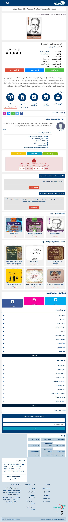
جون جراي (34, 319)
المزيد (4, 129)
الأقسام (60, 360)
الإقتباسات (46, 502)
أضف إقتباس (34, 70)
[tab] (57, 99)
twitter (55, 304)
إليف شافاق (34, 351)
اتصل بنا (32, 488)
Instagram (34, 304)
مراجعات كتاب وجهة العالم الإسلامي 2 (52, 176)
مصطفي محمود (34, 339)
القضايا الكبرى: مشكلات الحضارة (38, 136)
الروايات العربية (34, 370)
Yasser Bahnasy (16, 519)
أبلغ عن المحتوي (38, 168)
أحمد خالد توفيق (34, 327)
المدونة (37, 455)
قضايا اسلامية (45, 54)
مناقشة (18, 154)
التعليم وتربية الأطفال (34, 381)
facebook (12, 306)
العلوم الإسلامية (44, 51)
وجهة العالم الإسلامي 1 (41, 141)
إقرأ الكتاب (54, 70)
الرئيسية (62, 14)
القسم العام (34, 366)
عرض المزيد (60, 92)
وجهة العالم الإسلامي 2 (42, 14)
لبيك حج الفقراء (43, 145)
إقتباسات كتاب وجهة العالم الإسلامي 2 (52, 193)
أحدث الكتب (46, 488)
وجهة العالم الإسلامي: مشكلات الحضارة (36, 147)
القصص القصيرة (34, 385)
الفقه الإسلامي (34, 389)
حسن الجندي (34, 343)
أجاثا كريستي (34, 347)
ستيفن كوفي (34, 323)
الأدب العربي (49, 455)
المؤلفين (59, 310)
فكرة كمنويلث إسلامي (41, 143)
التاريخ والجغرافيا (34, 401)
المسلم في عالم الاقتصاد (40, 139)
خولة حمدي (34, 315)
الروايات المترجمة (34, 378)
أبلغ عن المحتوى (10, 107)
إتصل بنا (22, 168)
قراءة (34, 154)
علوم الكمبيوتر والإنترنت (34, 393)
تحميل (50, 154)
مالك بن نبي (54, 14)
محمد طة (34, 331)
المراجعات (46, 498)
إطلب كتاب (31, 492)
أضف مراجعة (15, 70)
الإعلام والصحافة (34, 397)
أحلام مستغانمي (34, 335)
